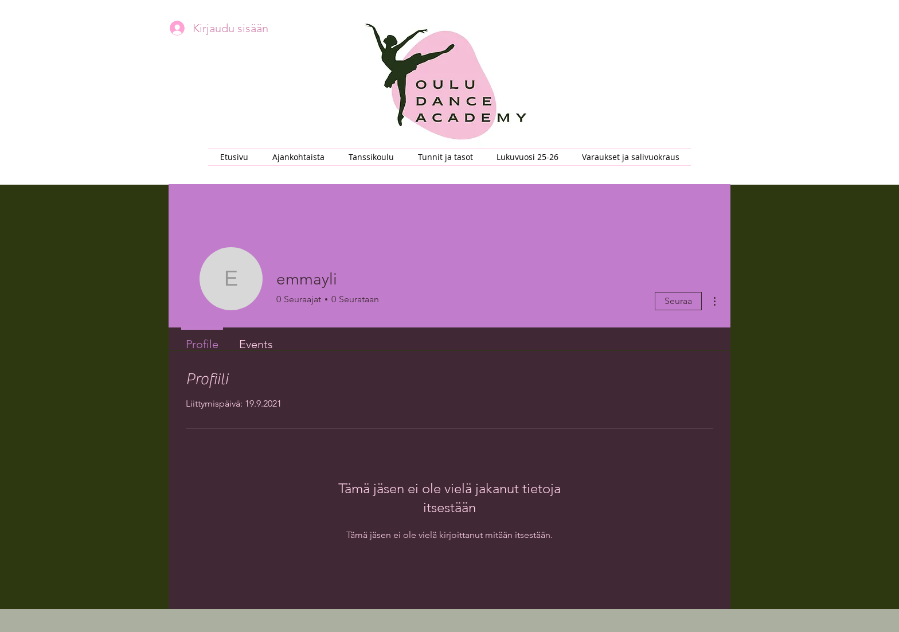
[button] (371, 157)
